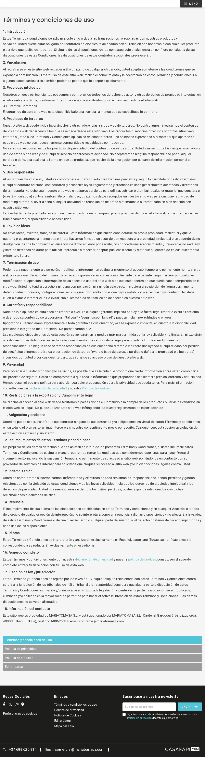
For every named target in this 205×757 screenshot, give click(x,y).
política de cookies (142, 559)
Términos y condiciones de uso (28, 640)
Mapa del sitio (64, 726)
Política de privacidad (21, 649)
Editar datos (14, 667)
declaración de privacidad (94, 559)
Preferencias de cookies (20, 713)
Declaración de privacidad (48, 388)
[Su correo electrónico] (149, 706)
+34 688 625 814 (23, 749)
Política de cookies (96, 388)
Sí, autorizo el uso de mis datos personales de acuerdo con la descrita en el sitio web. (162, 716)
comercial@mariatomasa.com (80, 749)
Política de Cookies (19, 658)
